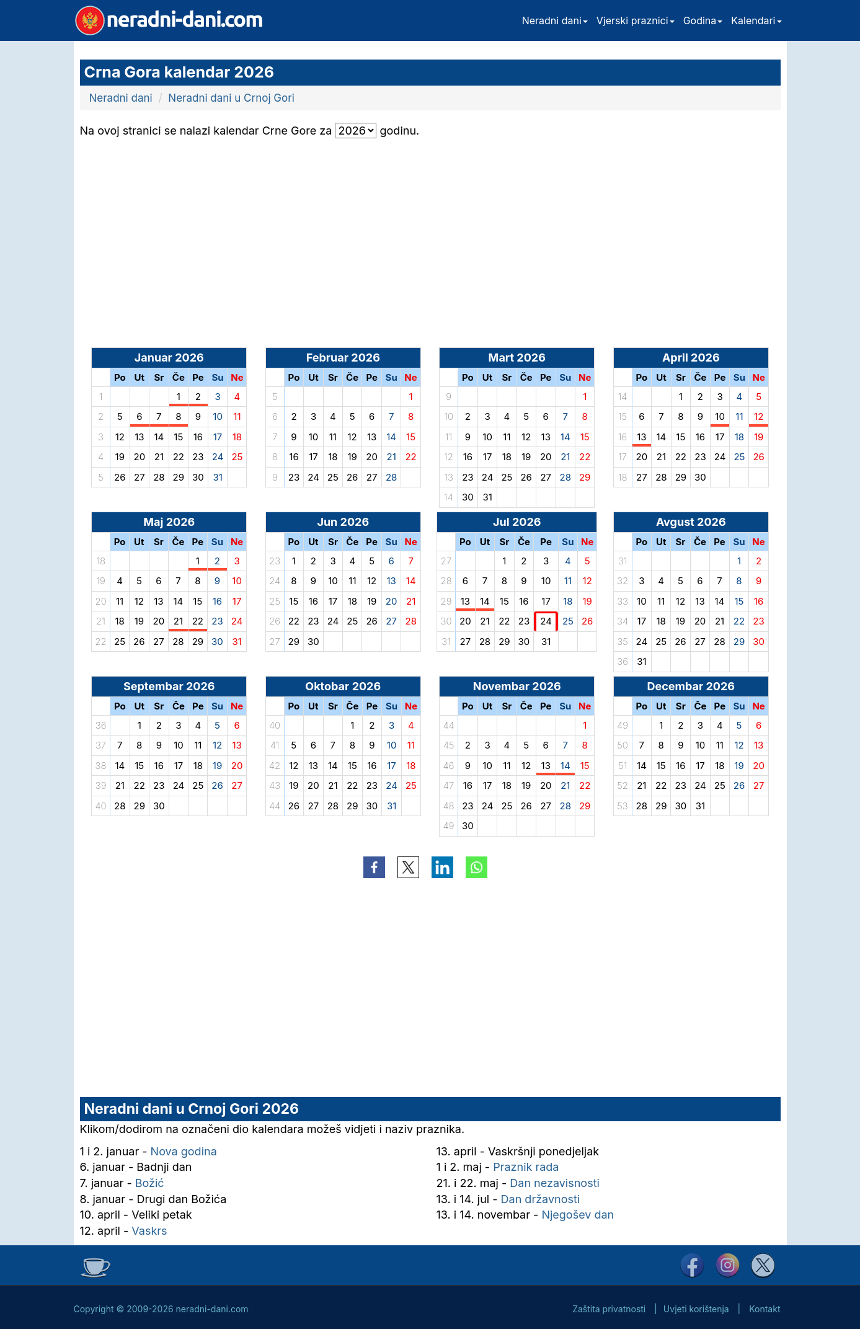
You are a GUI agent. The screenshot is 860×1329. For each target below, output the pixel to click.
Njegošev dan (577, 1214)
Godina (703, 20)
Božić (149, 1182)
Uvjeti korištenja (696, 1309)
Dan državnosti (540, 1199)
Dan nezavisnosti (555, 1182)
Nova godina (184, 1151)
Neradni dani (555, 20)
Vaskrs (149, 1230)
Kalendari (756, 20)
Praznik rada (526, 1166)
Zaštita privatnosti (608, 1309)
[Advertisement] (192, 231)
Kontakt (764, 1309)
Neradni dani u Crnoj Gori (231, 98)
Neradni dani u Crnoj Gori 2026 (191, 1109)
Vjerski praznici (635, 20)
